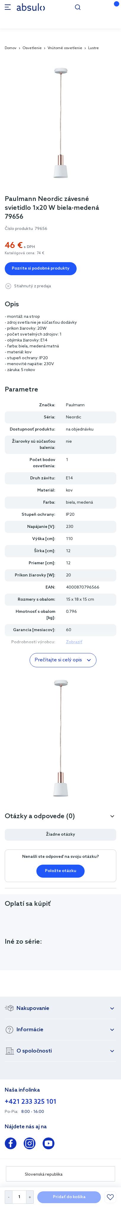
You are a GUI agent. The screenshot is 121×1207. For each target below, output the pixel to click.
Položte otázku (60, 871)
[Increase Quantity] (30, 1197)
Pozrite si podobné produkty (41, 268)
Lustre (93, 48)
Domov (11, 48)
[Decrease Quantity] (8, 1197)
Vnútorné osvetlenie (65, 48)
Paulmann (75, 405)
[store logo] (31, 7)
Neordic (73, 417)
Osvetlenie (32, 48)
